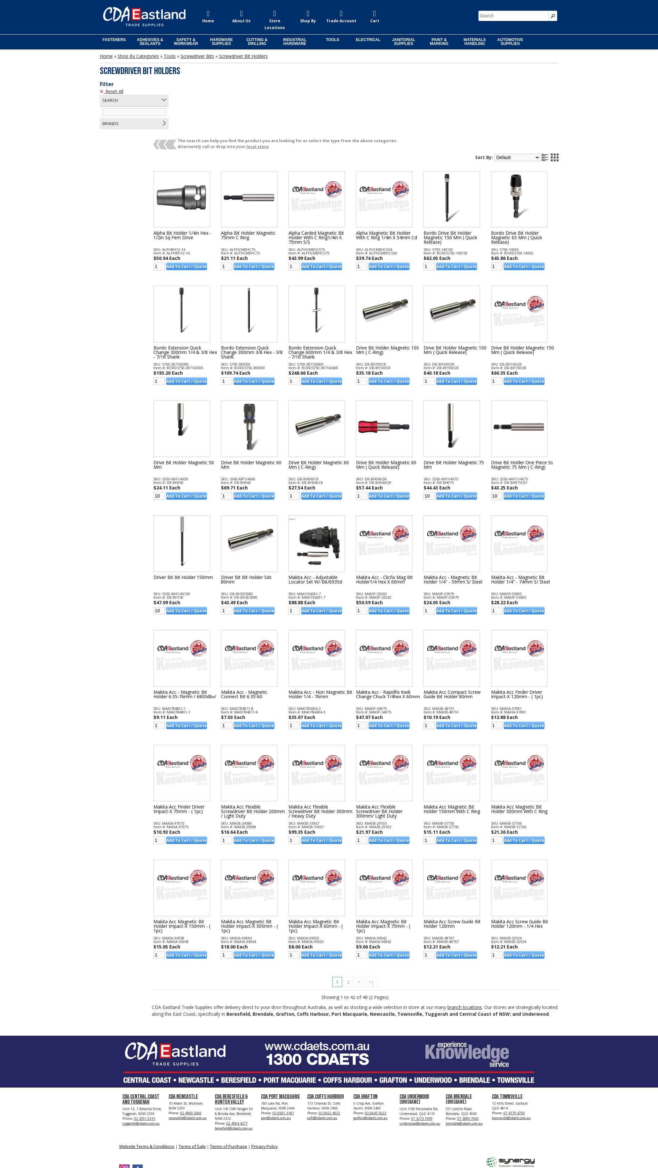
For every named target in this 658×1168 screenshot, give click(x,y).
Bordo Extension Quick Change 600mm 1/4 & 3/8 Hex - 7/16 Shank (332, 298)
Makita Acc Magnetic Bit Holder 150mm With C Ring (460, 755)
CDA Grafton (365, 1052)
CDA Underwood (414, 1052)
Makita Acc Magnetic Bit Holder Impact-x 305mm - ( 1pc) (270, 872)
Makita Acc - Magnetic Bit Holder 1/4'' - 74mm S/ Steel (524, 525)
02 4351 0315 (144, 1074)
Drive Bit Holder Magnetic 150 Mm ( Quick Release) (522, 296)
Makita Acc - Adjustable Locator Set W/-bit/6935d (332, 525)
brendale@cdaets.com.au (464, 1079)
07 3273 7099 (422, 1074)
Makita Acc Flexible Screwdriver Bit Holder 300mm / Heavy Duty (328, 757)
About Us (241, 21)
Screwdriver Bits (197, 56)
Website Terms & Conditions (146, 1102)
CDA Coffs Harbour (325, 1052)
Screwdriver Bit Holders (243, 56)
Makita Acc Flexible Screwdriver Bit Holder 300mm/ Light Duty (391, 757)
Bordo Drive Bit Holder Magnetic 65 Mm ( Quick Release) (520, 183)
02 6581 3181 (283, 1068)
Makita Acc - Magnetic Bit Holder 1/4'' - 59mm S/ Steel (461, 525)
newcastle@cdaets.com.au (188, 1073)
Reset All (111, 91)
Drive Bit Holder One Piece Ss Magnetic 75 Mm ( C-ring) (523, 413)
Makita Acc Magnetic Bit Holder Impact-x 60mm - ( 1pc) (332, 872)
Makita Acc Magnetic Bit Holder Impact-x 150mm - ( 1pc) (206, 872)
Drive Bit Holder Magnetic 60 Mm (269, 410)
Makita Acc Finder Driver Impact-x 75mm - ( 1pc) (203, 755)
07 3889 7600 (468, 1074)
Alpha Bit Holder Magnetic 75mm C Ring (269, 181)
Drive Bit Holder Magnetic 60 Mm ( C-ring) (332, 410)
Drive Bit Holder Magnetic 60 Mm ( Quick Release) (395, 410)
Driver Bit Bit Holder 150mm (208, 523)
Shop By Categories (138, 56)
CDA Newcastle (183, 1052)
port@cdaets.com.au (276, 1073)
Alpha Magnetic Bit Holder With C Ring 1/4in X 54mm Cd (395, 183)
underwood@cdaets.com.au (420, 1079)
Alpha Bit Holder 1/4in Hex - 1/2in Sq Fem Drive (207, 181)
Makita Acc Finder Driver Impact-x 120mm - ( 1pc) (521, 640)
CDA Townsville (507, 1052)
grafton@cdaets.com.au (370, 1073)
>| (384, 928)
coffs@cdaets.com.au (322, 1073)
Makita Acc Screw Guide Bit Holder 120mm (460, 869)
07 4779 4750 (514, 1068)
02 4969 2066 (191, 1068)
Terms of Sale (192, 1102)
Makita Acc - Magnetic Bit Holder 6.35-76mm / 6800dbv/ (205, 642)
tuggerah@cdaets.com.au (141, 1079)
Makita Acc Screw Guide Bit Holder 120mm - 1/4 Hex (523, 869)
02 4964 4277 (237, 1079)
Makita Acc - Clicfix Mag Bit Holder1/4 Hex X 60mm (396, 525)
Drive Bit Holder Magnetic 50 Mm (205, 410)
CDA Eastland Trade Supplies (174, 1145)
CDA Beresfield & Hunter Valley (231, 1055)
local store (282, 92)
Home (208, 21)
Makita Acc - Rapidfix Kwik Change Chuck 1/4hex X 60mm (395, 642)
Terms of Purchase (228, 1102)
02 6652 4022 (329, 1068)
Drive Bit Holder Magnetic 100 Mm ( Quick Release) (459, 296)
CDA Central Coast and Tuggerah (140, 1055)
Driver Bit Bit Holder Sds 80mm (267, 525)
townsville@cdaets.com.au (511, 1073)
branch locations (489, 953)
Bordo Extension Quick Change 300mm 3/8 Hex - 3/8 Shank (268, 298)
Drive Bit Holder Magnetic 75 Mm (459, 410)
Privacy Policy (264, 1102)
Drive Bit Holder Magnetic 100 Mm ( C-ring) (395, 296)
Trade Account (341, 21)
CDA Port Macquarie (280, 1052)
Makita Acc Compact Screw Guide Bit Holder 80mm (460, 640)
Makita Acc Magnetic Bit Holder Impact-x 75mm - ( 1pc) (395, 872)
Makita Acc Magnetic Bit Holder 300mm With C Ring (523, 755)
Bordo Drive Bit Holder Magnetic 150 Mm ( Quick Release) (458, 183)
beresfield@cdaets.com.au (234, 1083)
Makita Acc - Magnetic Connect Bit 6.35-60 (265, 640)
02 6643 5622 (375, 1068)
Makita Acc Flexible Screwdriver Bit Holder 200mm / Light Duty (265, 757)
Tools (170, 56)
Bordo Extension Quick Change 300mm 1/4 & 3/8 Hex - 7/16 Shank (205, 298)
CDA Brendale (459, 1052)
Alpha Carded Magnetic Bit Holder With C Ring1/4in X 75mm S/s (332, 183)
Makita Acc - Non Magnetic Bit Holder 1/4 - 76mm (333, 640)
